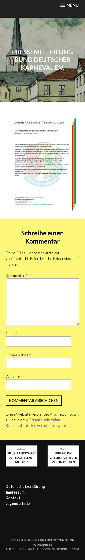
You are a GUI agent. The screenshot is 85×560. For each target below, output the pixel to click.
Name (12, 333)
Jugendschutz (18, 503)
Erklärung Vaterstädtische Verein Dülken (63, 456)
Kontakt (13, 497)
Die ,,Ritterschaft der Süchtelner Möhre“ (21, 456)
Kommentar (16, 275)
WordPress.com (65, 549)
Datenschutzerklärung (25, 486)
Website (13, 376)
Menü (69, 5)
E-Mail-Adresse (20, 355)
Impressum (15, 492)
